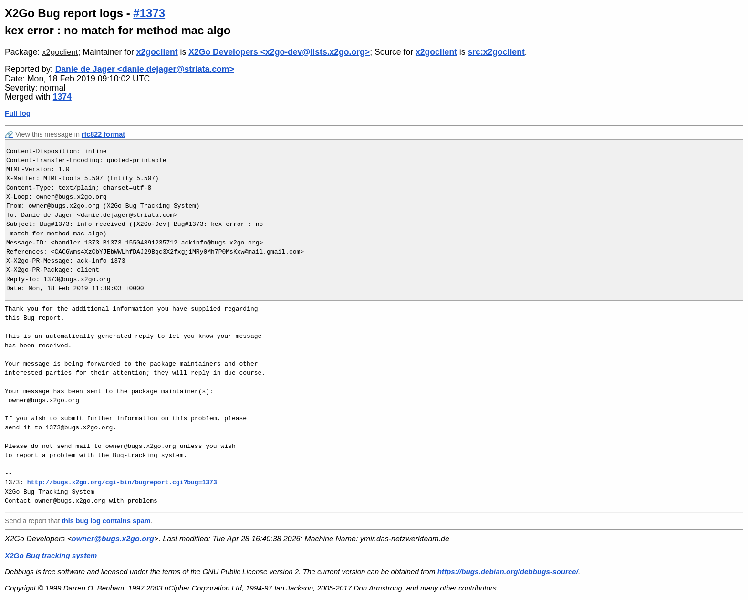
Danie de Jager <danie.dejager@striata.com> (144, 69)
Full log (18, 113)
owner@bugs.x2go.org (113, 539)
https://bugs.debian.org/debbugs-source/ (507, 572)
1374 (62, 97)
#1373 (149, 13)
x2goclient (60, 52)
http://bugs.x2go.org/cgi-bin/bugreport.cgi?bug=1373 (122, 482)
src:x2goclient (496, 52)
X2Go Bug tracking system (51, 555)
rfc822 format (103, 134)
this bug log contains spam (106, 521)
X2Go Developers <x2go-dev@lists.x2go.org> (279, 52)
